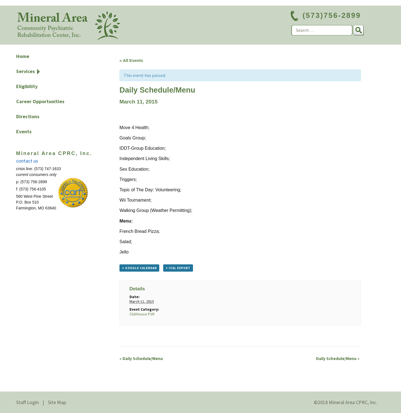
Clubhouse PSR (142, 314)
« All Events (131, 60)
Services (25, 71)
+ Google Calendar (139, 268)
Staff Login (27, 402)
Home (22, 56)
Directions (27, 116)
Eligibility (27, 86)
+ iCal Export (178, 268)
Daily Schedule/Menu (141, 358)
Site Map (57, 402)
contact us (27, 161)
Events (23, 131)
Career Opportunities (40, 101)
